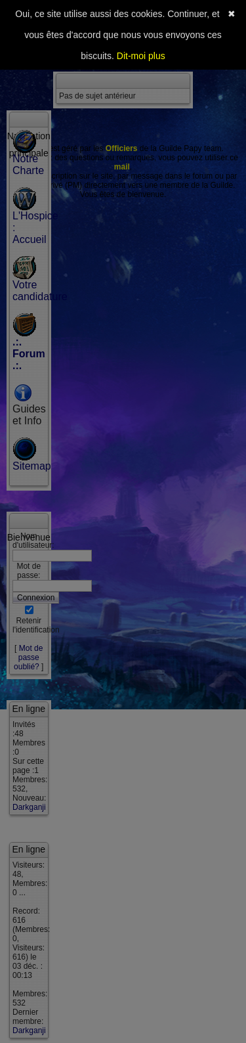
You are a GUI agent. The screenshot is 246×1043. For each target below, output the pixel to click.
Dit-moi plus (141, 56)
